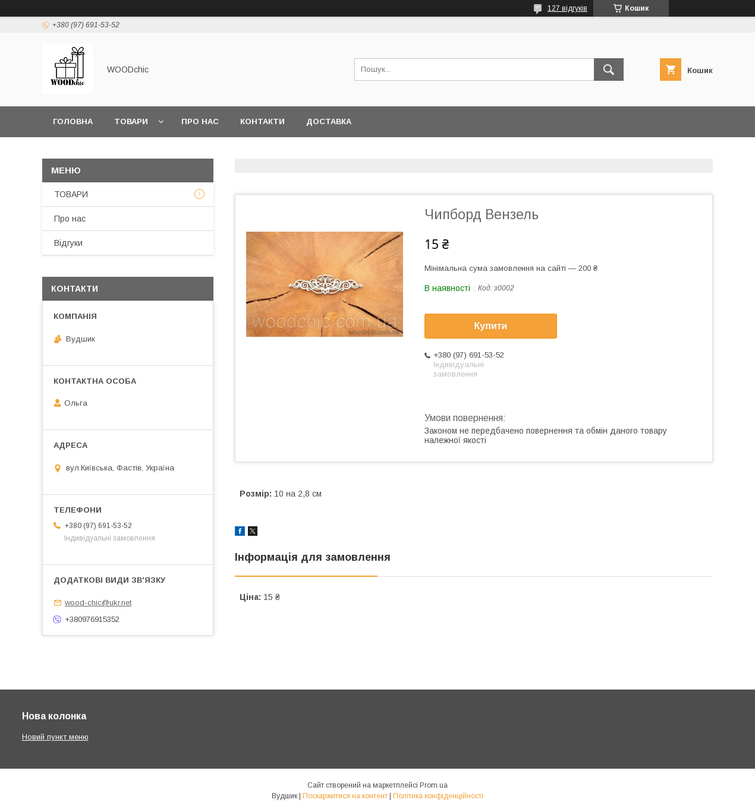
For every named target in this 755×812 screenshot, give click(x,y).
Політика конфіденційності (438, 796)
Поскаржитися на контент (345, 796)
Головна (73, 121)
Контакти (262, 121)
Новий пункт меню (55, 736)
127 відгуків (567, 8)
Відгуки (68, 243)
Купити (491, 326)
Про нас (200, 121)
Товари (131, 121)
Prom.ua (434, 785)
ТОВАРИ (71, 194)
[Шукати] (609, 69)
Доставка (328, 121)
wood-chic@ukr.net (98, 602)
